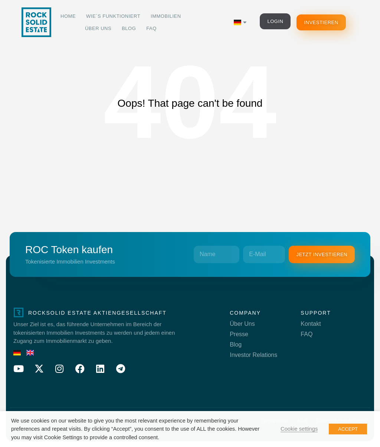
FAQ (151, 28)
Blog (129, 28)
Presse (239, 334)
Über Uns (98, 28)
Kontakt (311, 324)
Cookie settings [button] (299, 429)
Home (68, 16)
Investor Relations (253, 355)
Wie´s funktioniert (113, 16)
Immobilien (166, 16)
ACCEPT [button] (348, 429)
